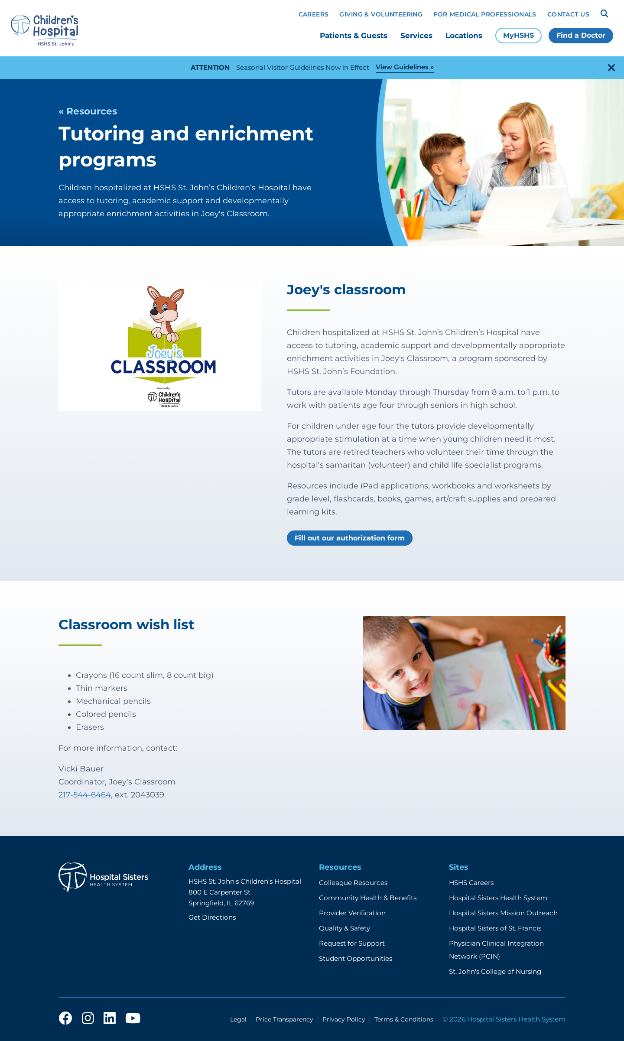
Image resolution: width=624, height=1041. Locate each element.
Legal (238, 1019)
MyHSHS (518, 35)
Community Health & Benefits (367, 898)
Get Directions (212, 917)
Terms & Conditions (403, 1019)
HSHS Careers (471, 882)
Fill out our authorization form (350, 538)
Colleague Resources (353, 882)
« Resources (87, 111)
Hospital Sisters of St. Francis (495, 928)
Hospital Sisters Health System (498, 898)
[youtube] (132, 1019)
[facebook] (65, 1019)
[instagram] (88, 1019)
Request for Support (352, 943)
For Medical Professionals (484, 14)
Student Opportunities (355, 958)
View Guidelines (402, 67)
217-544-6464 (84, 795)
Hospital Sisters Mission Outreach (503, 913)
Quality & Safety (344, 928)
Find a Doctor (580, 35)
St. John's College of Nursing (495, 971)
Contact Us (568, 14)
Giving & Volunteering (380, 14)
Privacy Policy (343, 1019)
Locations (463, 35)
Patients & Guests (353, 35)
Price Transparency (284, 1019)
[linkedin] (110, 1019)
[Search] (604, 14)
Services (416, 35)
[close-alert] (611, 68)
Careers (314, 14)
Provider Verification (352, 913)
